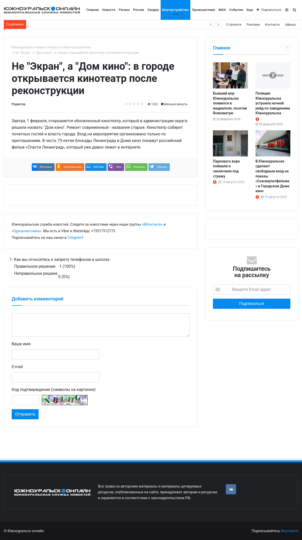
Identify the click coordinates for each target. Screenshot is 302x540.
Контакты (272, 24)
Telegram (75, 238)
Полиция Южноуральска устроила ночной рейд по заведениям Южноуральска (273, 103)
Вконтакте (289, 531)
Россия (138, 10)
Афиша (290, 24)
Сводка (153, 10)
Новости (108, 10)
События (236, 10)
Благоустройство (175, 10)
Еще (250, 10)
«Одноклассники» (26, 231)
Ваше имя (21, 343)
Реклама (253, 24)
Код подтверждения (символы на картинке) (53, 389)
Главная (93, 10)
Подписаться (269, 10)
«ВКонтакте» (152, 224)
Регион (124, 10)
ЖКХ (222, 10)
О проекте (233, 24)
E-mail (17, 366)
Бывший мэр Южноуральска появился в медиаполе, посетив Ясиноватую (230, 103)
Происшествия (203, 10)
